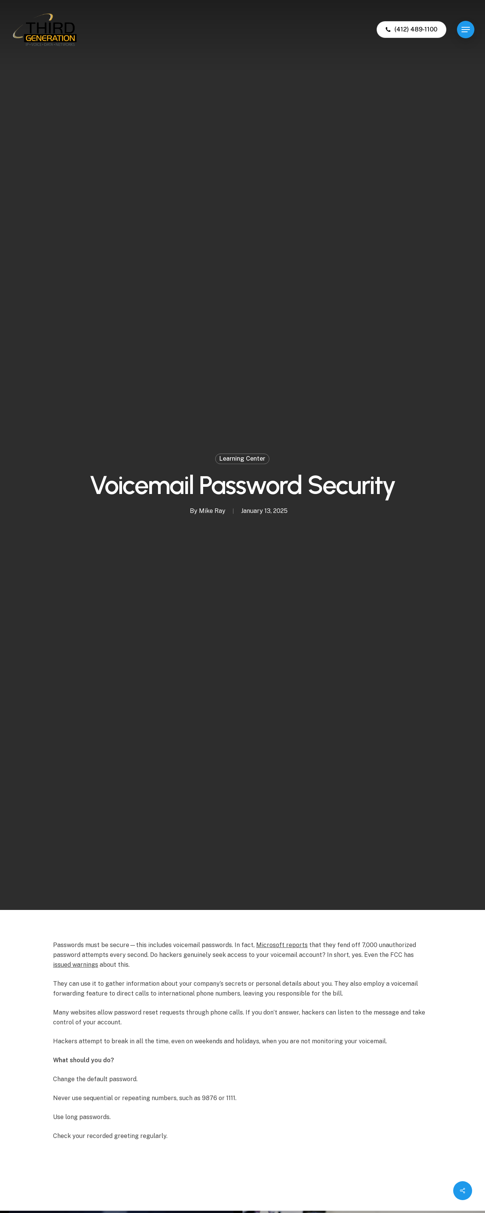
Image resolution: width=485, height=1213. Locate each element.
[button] (465, 30)
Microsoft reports (282, 945)
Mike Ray (212, 510)
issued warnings (75, 964)
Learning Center (242, 458)
